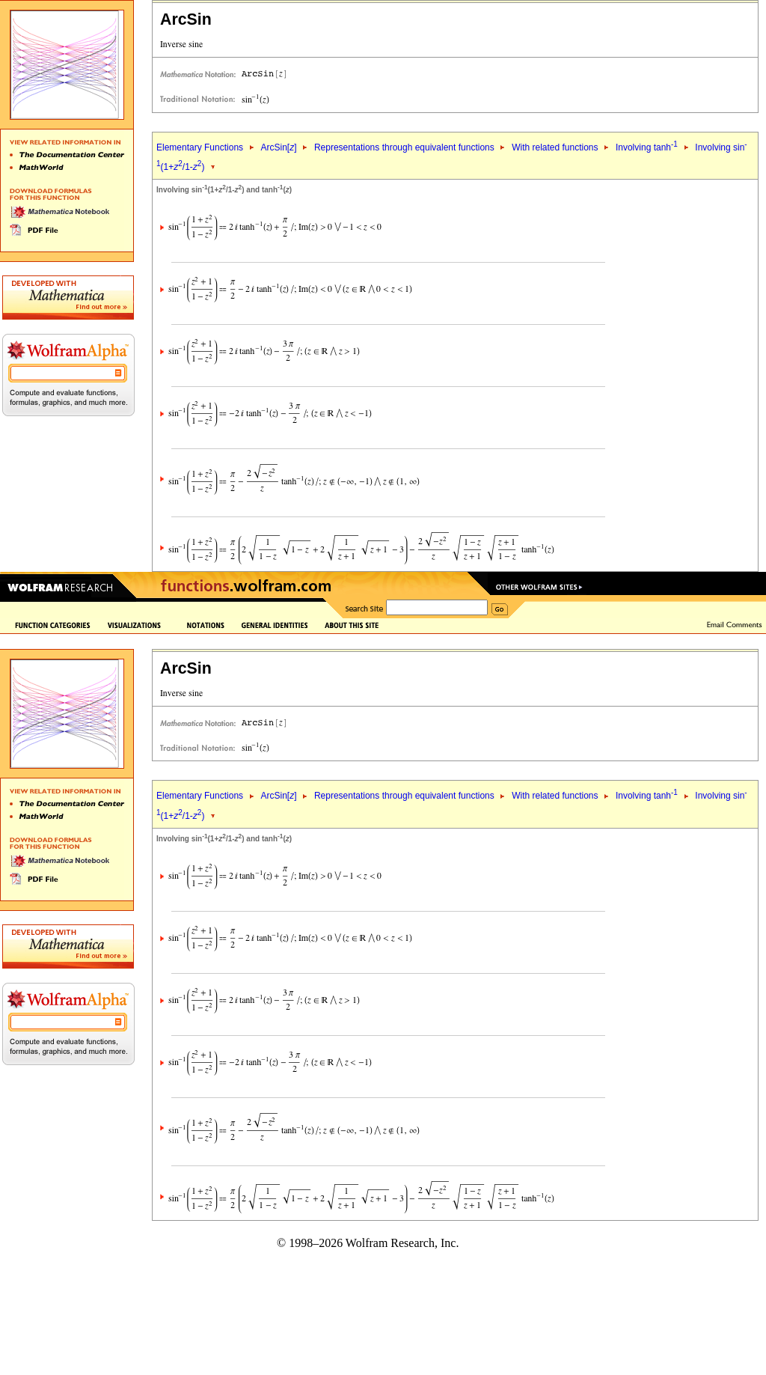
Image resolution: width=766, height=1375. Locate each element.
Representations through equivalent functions (404, 147)
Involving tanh (647, 147)
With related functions (555, 147)
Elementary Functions (199, 147)
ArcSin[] (278, 147)
